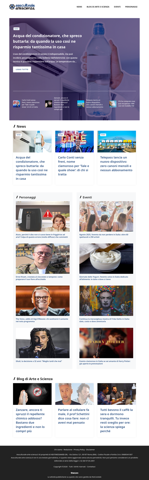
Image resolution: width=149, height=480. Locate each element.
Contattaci (91, 466)
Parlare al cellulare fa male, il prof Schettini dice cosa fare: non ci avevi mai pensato (73, 416)
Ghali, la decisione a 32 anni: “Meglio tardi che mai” (39, 361)
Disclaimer (90, 449)
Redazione (68, 449)
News (79, 6)
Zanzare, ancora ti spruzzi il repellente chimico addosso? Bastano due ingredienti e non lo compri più (61, 103)
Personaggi (131, 6)
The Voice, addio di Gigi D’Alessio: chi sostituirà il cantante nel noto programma (42, 320)
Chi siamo (58, 449)
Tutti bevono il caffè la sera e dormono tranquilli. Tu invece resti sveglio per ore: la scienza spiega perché (116, 420)
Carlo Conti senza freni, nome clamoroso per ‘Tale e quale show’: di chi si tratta (30, 103)
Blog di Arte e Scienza (98, 6)
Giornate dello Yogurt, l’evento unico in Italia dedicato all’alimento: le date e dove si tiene (103, 278)
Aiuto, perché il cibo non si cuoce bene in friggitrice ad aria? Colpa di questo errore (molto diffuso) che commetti (42, 235)
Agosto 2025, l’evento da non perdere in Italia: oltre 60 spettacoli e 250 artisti (103, 235)
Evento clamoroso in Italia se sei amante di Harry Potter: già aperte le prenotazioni (104, 362)
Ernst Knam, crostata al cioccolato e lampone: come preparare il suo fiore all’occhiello (39, 278)
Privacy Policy (79, 449)
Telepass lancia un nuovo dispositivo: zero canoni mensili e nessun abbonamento (94, 103)
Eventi (117, 6)
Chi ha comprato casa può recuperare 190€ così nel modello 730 (126, 103)
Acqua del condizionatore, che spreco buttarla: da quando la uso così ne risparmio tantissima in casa (47, 41)
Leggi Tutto (22, 69)
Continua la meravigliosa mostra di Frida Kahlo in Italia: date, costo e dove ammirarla (104, 320)
